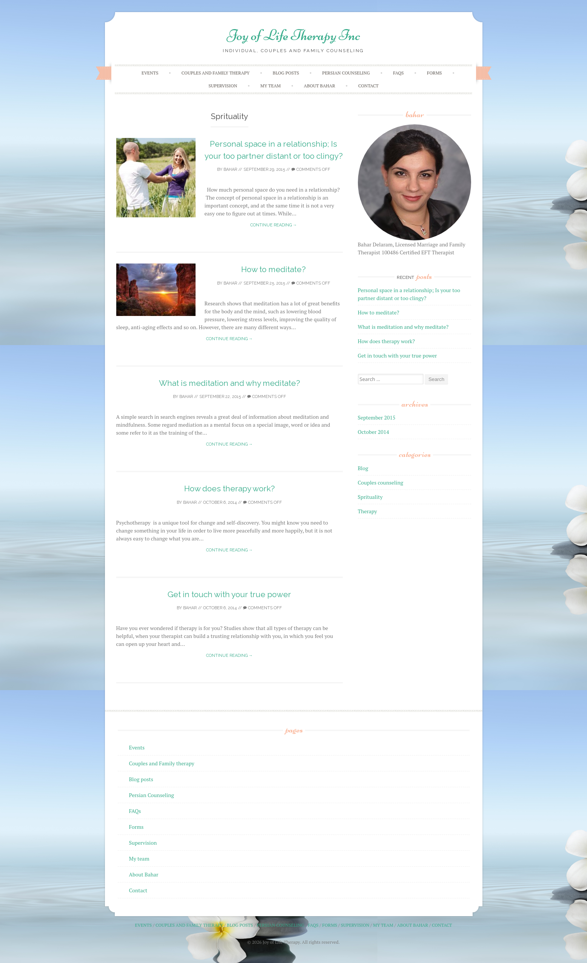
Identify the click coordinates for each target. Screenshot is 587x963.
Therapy (367, 511)
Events (150, 73)
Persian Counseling (346, 73)
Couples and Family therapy (216, 73)
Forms (434, 73)
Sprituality (370, 496)
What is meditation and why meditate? (229, 383)
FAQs (398, 73)
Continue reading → (273, 225)
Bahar (230, 169)
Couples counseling (381, 482)
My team (270, 85)
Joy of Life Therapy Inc (293, 35)
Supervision (222, 85)
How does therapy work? (229, 488)
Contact (368, 85)
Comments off (310, 169)
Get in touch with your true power (229, 594)
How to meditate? (273, 269)
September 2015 (377, 417)
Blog (363, 468)
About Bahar (319, 85)
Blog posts (286, 73)
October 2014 (373, 431)
